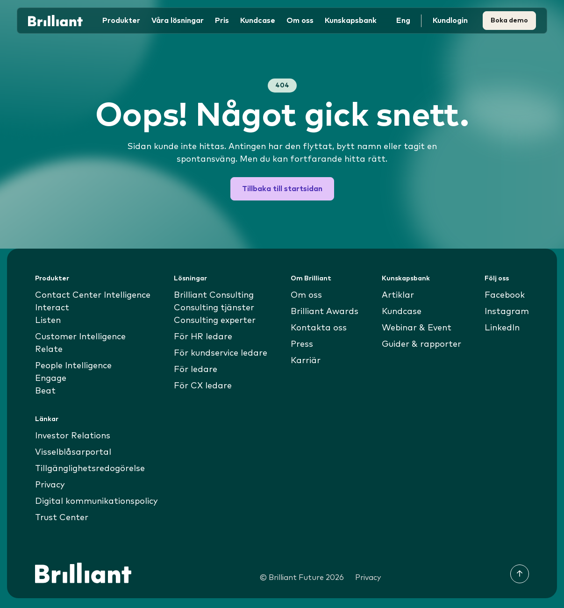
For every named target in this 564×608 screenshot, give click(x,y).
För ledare (195, 369)
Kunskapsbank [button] (351, 20)
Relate (49, 349)
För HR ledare (203, 337)
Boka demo (509, 20)
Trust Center (61, 518)
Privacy (50, 485)
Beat (45, 391)
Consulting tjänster (214, 308)
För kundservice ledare (220, 353)
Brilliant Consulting (214, 295)
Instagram (507, 312)
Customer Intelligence (80, 337)
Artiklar (398, 295)
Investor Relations (72, 436)
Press (302, 344)
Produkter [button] (121, 20)
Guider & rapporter (421, 344)
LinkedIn (502, 328)
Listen (48, 320)
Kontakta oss (319, 328)
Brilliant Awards (324, 312)
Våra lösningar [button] (177, 20)
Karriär (306, 361)
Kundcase (257, 20)
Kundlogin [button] (450, 20)
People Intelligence (73, 366)
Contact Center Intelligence (92, 295)
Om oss (306, 295)
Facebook (505, 295)
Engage (50, 378)
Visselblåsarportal (73, 452)
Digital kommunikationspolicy (96, 501)
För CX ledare (203, 386)
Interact (52, 308)
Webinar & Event (416, 328)
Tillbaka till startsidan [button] (282, 189)
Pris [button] (222, 20)
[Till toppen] (519, 574)
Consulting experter (215, 320)
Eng (403, 20)
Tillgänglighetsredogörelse (90, 469)
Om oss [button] (300, 20)
